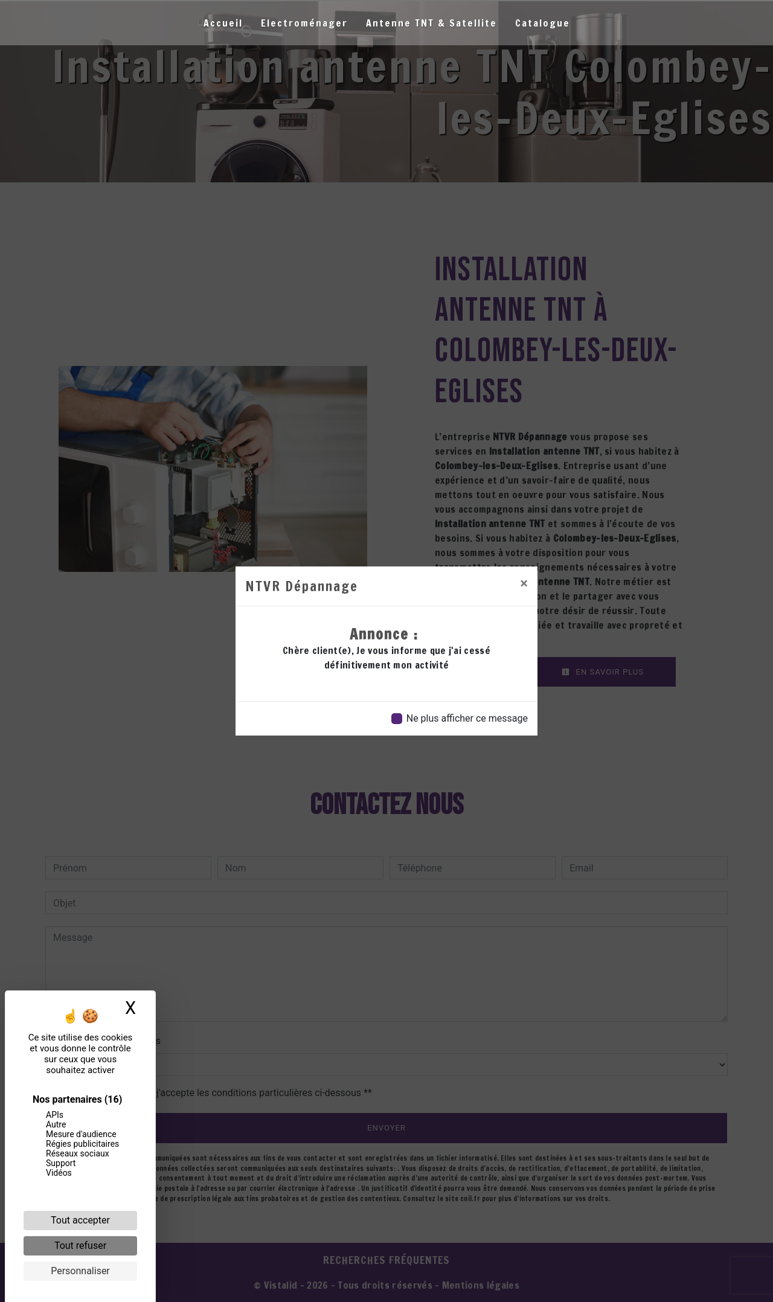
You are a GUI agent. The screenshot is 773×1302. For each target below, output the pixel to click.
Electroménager (304, 23)
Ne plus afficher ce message (467, 718)
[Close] (523, 583)
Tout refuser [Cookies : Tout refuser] (80, 1245)
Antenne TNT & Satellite (431, 23)
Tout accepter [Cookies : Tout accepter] (80, 1220)
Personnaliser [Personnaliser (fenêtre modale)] (80, 1271)
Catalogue (542, 23)
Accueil (223, 23)
